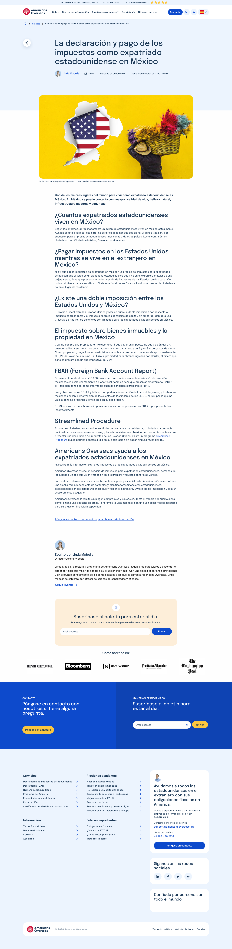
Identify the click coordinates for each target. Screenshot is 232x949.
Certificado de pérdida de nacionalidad (46, 806)
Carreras (28, 834)
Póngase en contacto (38, 729)
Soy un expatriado (97, 802)
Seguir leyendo (64, 584)
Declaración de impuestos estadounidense (47, 781)
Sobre (55, 12)
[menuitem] (56, 12)
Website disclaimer (34, 830)
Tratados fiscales (97, 838)
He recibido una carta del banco (105, 789)
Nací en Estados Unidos (100, 781)
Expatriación (30, 802)
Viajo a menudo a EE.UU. (101, 798)
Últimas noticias (147, 12)
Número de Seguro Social (37, 789)
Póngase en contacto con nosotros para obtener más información (94, 519)
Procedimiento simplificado (39, 798)
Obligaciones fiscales (99, 826)
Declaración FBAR (33, 785)
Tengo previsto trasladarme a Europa (108, 810)
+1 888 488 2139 (164, 836)
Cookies (201, 929)
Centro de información (75, 12)
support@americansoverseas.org (174, 826)
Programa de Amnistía (36, 794)
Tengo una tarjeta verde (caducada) (107, 794)
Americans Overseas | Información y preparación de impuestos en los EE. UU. (35, 12)
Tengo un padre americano (102, 785)
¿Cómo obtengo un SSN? (101, 834)
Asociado (28, 838)
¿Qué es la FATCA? (97, 830)
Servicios (129, 12)
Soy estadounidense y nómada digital (108, 806)
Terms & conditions (34, 826)
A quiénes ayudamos (106, 12)
